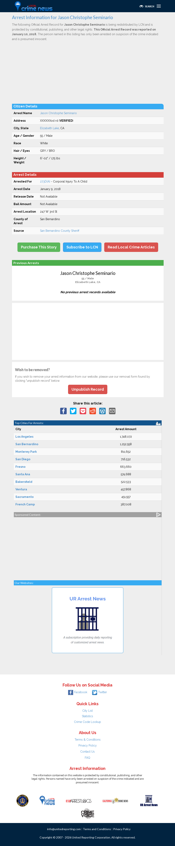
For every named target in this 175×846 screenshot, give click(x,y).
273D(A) (45, 181)
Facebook (77, 692)
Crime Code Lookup (87, 722)
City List (87, 710)
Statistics (87, 716)
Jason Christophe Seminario (58, 113)
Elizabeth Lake (49, 128)
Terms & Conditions (88, 739)
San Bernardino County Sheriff (59, 230)
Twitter (99, 692)
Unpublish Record (88, 389)
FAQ (87, 757)
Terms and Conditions (97, 829)
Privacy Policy (87, 745)
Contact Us (87, 751)
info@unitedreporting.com (64, 829)
